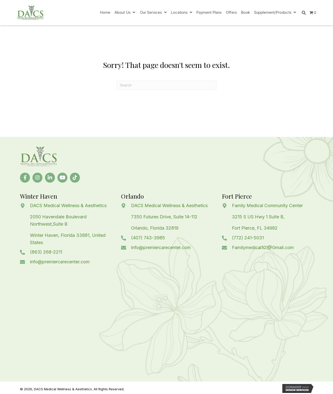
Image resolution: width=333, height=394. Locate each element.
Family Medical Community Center (267, 205)
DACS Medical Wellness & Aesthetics (68, 205)
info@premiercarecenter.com (60, 261)
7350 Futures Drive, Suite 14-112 (164, 216)
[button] (25, 178)
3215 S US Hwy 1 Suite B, (258, 216)
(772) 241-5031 (248, 237)
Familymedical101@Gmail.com (263, 247)
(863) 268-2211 (46, 252)
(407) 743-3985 (148, 237)
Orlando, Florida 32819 (154, 228)
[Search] (166, 85)
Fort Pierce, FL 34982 (255, 228)
